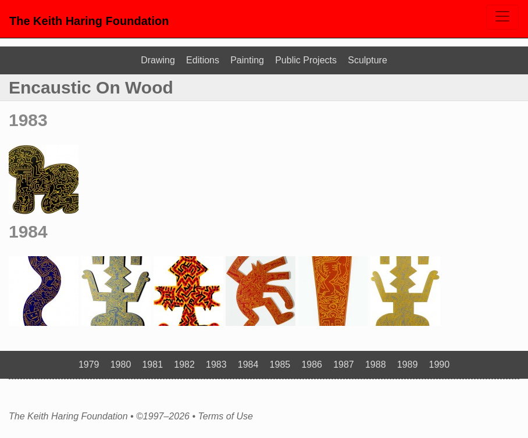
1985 (280, 364)
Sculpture (367, 60)
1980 (120, 364)
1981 (152, 364)
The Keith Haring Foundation (89, 21)
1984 (28, 231)
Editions (202, 60)
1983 (28, 120)
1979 (89, 364)
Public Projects (306, 60)
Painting (247, 60)
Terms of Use (225, 416)
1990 (439, 364)
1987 (343, 364)
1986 (311, 364)
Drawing (158, 60)
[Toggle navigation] (502, 17)
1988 (375, 364)
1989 (407, 364)
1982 (184, 364)
